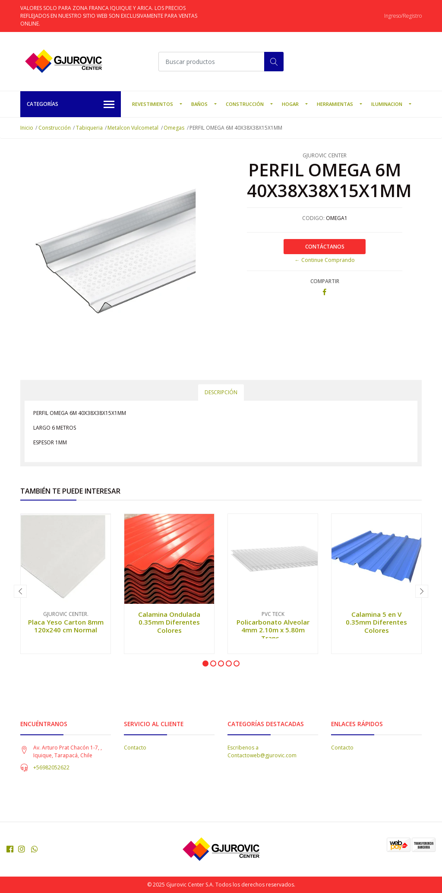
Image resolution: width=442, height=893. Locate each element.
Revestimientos (152, 104)
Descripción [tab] (221, 392)
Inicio (26, 127)
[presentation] (20, 591)
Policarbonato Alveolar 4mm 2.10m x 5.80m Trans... (273, 630)
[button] (205, 663)
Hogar (290, 104)
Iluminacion (386, 104)
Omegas (174, 127)
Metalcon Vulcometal (132, 127)
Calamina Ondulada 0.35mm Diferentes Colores (169, 622)
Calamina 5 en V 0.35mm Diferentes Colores (376, 622)
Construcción (245, 104)
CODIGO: (313, 218)
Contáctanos (324, 246)
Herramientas (335, 104)
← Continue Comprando (325, 260)
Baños (199, 104)
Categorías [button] (70, 104)
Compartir (324, 281)
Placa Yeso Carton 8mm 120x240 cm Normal (66, 626)
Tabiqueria (89, 127)
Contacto (135, 747)
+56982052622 (51, 767)
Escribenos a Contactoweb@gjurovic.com (262, 751)
